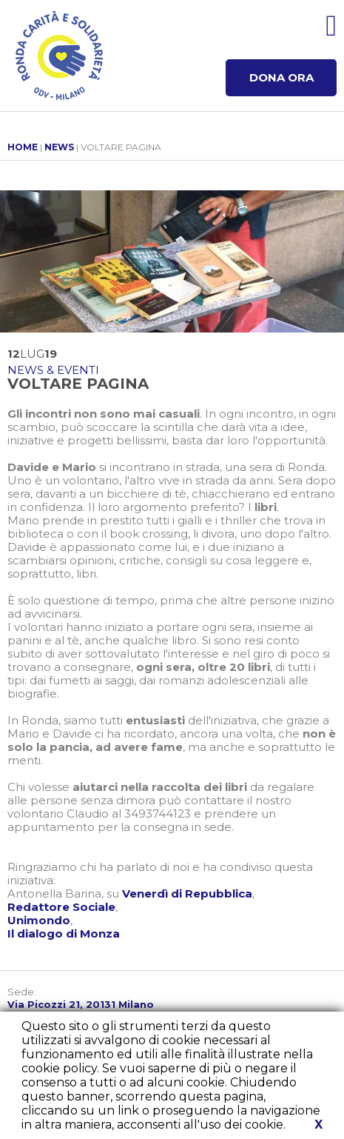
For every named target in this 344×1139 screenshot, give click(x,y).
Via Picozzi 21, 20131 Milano (80, 1004)
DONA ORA (281, 77)
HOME (22, 147)
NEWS (59, 147)
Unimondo (38, 920)
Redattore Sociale (61, 907)
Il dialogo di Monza (63, 933)
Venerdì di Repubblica (187, 893)
